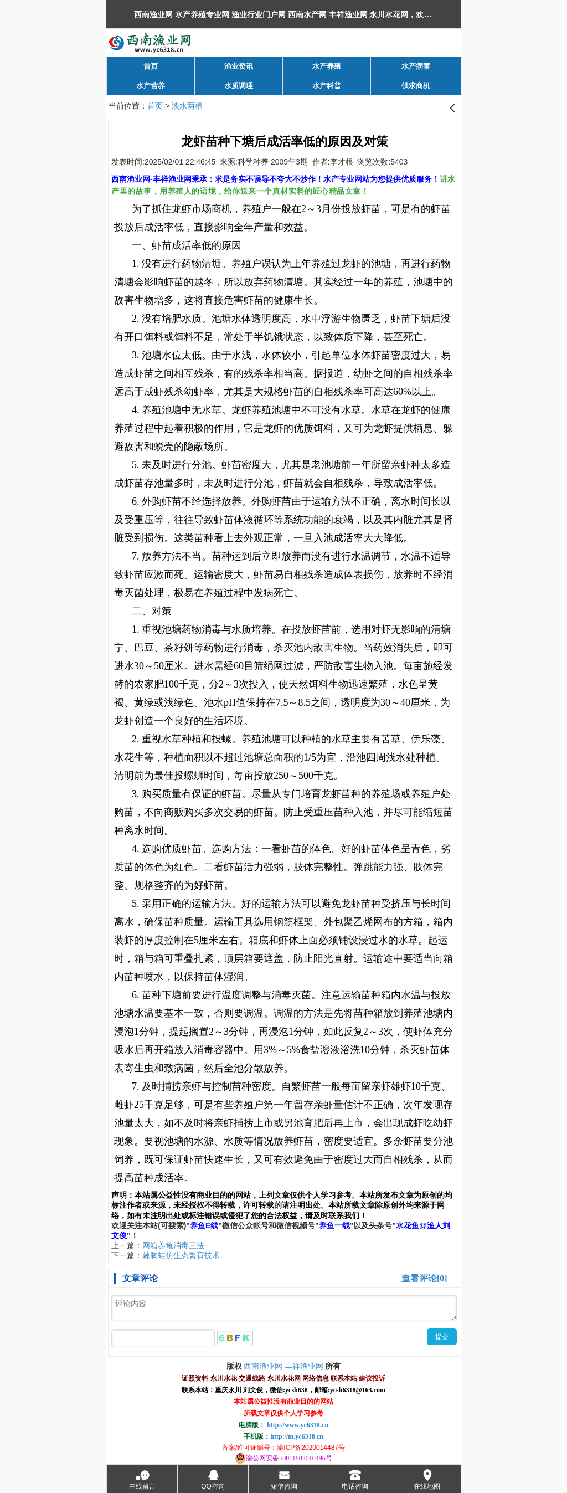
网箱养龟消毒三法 (173, 1245)
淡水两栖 (187, 105)
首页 (155, 105)
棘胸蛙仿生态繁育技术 (181, 1255)
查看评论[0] (424, 1278)
